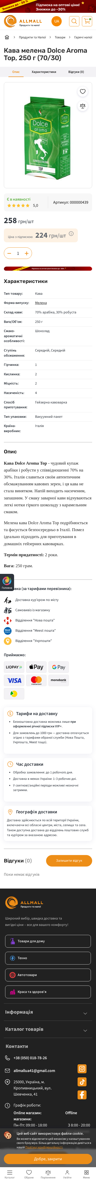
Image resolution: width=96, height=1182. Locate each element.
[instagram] (82, 1068)
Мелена (41, 302)
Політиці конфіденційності (43, 1147)
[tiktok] (82, 1081)
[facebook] (82, 1094)
